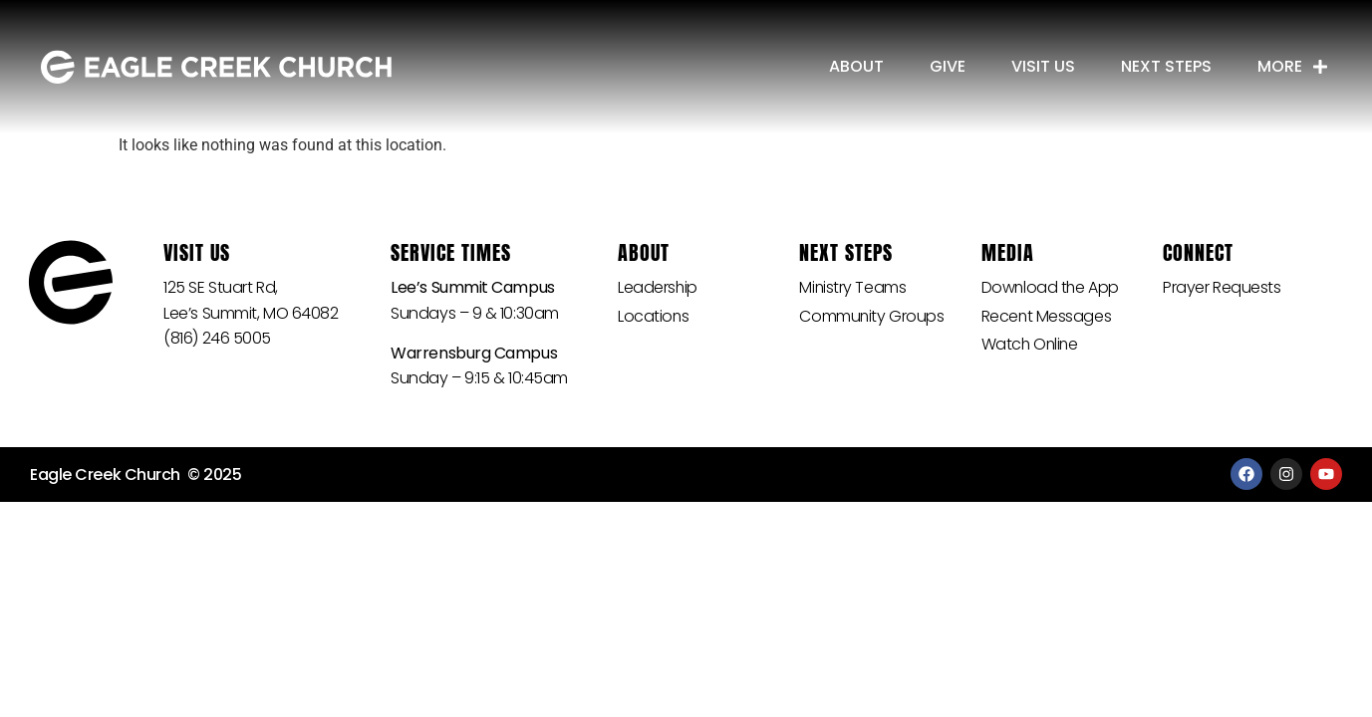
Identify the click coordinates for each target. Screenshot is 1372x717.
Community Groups (872, 316)
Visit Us (1043, 66)
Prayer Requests (1221, 287)
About (856, 66)
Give (947, 66)
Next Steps (1166, 66)
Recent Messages (1046, 316)
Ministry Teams (853, 287)
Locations (653, 316)
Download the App (1051, 287)
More (1292, 67)
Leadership (658, 287)
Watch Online (1031, 344)
